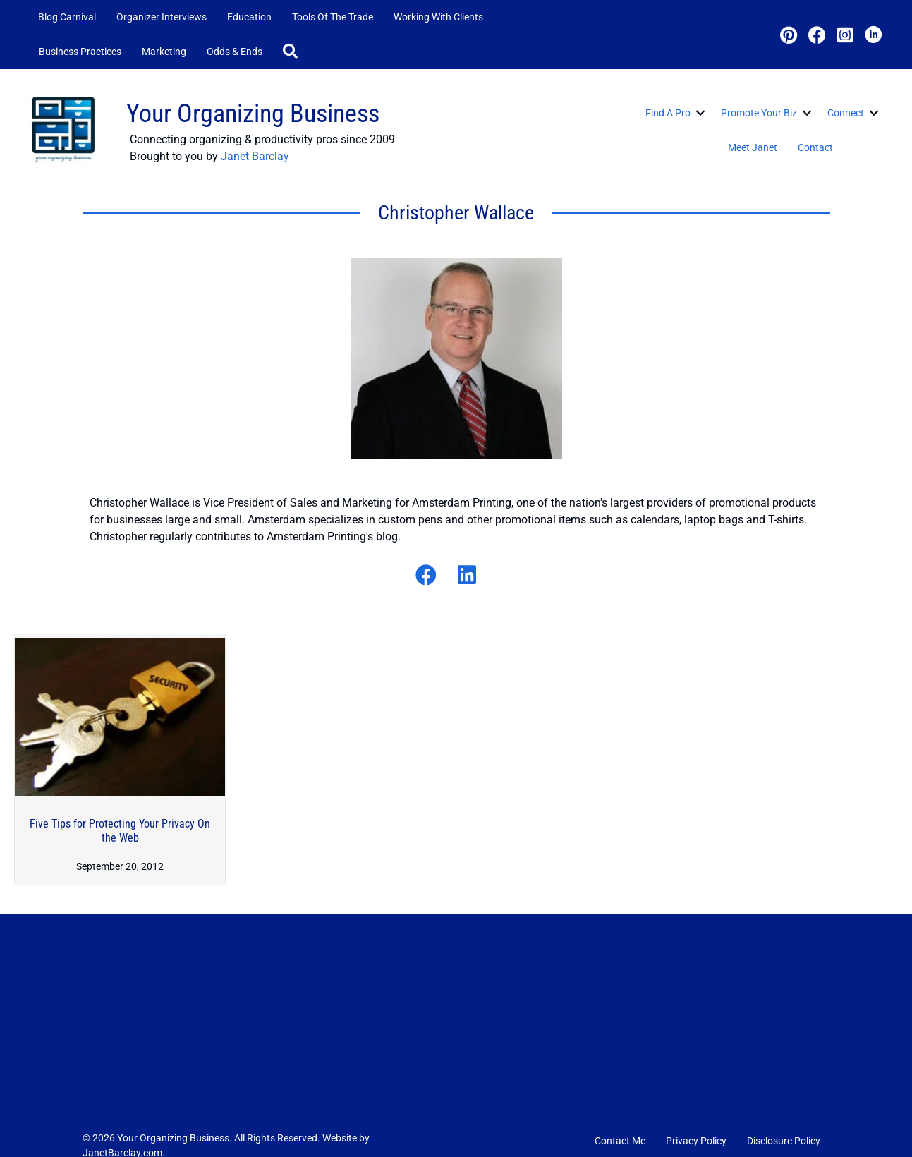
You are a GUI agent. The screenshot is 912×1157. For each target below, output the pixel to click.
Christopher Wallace (456, 212)
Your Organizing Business (252, 113)
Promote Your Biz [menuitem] (759, 113)
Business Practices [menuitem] (80, 51)
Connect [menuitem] (845, 113)
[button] (293, 52)
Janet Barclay (255, 156)
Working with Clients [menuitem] (438, 17)
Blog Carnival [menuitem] (67, 17)
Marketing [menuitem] (164, 51)
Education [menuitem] (249, 17)
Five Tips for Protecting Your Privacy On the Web (120, 830)
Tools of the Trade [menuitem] (332, 17)
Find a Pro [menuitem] (668, 113)
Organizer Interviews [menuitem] (161, 17)
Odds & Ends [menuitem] (234, 51)
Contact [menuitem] (815, 147)
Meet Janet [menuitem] (752, 147)
